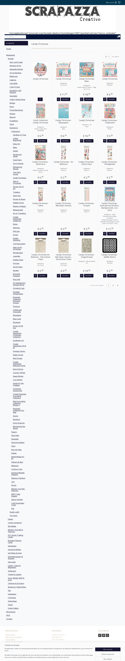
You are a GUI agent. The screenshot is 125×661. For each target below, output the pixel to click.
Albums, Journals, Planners (18, 490)
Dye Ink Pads (16, 450)
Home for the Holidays (18, 384)
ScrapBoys (14, 121)
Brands (11, 58)
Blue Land (17, 319)
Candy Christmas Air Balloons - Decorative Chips (40, 257)
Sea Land (16, 279)
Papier (10, 519)
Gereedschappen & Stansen (15, 558)
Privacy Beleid (10, 640)
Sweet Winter (18, 376)
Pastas (14, 453)
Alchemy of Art (15, 66)
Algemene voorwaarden (13, 637)
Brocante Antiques (16, 275)
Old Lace (16, 231)
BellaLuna (13, 76)
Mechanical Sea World (19, 427)
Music (15, 224)
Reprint (12, 117)
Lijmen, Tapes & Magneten (14, 566)
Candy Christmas (40, 79)
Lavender (16, 256)
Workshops (10, 612)
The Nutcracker (19, 244)
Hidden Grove (18, 203)
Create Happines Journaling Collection (19, 396)
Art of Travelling (19, 213)
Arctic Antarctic (19, 423)
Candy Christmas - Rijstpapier (63, 121)
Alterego (16, 228)
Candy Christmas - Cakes (40, 204)
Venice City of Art (18, 188)
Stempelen (12, 546)
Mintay (12, 103)
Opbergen (12, 571)
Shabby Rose (18, 260)
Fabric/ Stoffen (17, 499)
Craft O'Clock (15, 87)
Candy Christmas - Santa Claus (86, 163)
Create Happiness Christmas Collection (17, 334)
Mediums (15, 466)
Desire (15, 416)
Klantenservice (10, 635)
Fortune (16, 263)
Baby (15, 147)
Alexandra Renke (16, 69)
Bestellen (66, 99)
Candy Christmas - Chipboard (110, 121)
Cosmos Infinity (19, 373)
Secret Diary (18, 267)
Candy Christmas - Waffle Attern (110, 256)
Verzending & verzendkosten (15, 644)
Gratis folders (13, 608)
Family (15, 151)
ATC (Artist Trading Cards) (15, 536)
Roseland (16, 322)
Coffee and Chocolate (17, 311)
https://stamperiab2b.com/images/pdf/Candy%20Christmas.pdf (51, 48)
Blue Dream (17, 358)
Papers (14, 432)
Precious (16, 306)
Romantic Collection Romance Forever (17, 300)
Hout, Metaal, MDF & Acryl (16, 579)
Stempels (15, 439)
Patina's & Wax (17, 462)
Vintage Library (19, 351)
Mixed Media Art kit (17, 458)
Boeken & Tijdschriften (17, 587)
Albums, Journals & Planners (15, 531)
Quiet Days (17, 160)
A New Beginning (17, 139)
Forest (15, 235)
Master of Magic (19, 206)
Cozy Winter (18, 380)
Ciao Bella (13, 83)
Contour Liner (16, 469)
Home (8, 49)
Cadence (13, 80)
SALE (8, 615)
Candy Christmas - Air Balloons (63, 163)
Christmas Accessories (17, 390)
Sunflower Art (18, 340)
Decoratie (15, 435)
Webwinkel (10, 55)
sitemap (68, 657)
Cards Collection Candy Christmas (40, 121)
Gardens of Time (19, 135)
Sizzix (12, 124)
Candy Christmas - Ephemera (40, 163)
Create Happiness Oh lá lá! (19, 346)
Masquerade (18, 210)
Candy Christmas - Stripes (86, 204)
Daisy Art (16, 144)
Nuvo (12, 106)
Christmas (12, 598)
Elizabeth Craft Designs (15, 91)
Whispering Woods (17, 168)
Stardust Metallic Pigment (18, 474)
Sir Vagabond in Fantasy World (19, 284)
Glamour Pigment (18, 478)
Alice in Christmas (17, 182)
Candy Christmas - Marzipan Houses (63, 204)
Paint (13, 446)
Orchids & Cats (18, 288)
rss (73, 657)
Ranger (12, 114)
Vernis (13, 485)
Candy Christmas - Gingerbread (86, 256)
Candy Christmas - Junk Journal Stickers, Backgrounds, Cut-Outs (109, 206)
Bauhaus (16, 419)
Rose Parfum (18, 369)
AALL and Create (16, 62)
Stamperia (14, 128)
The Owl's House (17, 173)
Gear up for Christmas (17, 248)
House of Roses (19, 199)
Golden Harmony (16, 239)
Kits (12, 508)
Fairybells (13, 96)
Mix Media (12, 526)
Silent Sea (17, 196)
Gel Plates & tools (15, 553)
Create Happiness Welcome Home (19, 364)
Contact (9, 619)
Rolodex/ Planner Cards (14, 541)
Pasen (10, 605)
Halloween (12, 594)
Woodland (17, 315)
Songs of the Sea (18, 327)
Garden (16, 270)
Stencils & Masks (17, 442)
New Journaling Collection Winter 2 (19, 403)
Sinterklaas (12, 601)
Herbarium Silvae (17, 155)
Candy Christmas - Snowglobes (110, 163)
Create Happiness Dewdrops (17, 219)
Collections (15, 131)
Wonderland (18, 253)
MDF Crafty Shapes (15, 495)
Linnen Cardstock (15, 523)
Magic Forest (18, 355)
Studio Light (14, 512)
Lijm (13, 482)
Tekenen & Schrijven (16, 583)
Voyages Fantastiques (18, 293)
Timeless (16, 192)
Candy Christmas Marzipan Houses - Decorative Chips (63, 257)
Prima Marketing (16, 110)
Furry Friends (18, 163)
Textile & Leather (14, 574)
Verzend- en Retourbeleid (14, 642)
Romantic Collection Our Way (18, 411)
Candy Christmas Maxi (86, 80)
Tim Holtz (13, 515)
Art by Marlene (15, 73)
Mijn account (111, 2)
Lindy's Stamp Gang (17, 99)
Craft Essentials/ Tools (17, 504)
